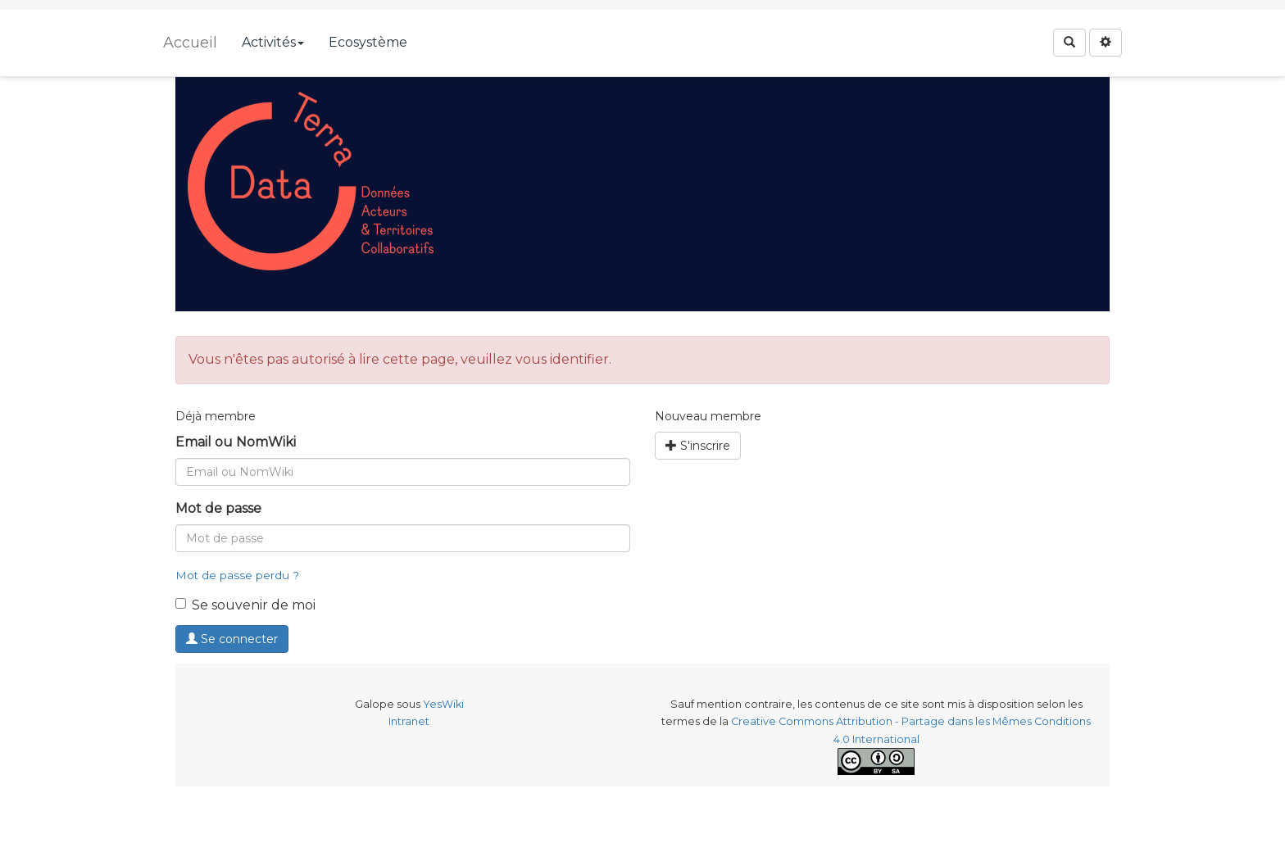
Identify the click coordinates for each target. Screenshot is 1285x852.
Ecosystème (368, 42)
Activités (273, 42)
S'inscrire (697, 445)
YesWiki (443, 704)
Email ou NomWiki (235, 442)
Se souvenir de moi (245, 605)
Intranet (408, 721)
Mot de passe (218, 508)
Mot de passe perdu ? (237, 575)
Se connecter (232, 639)
